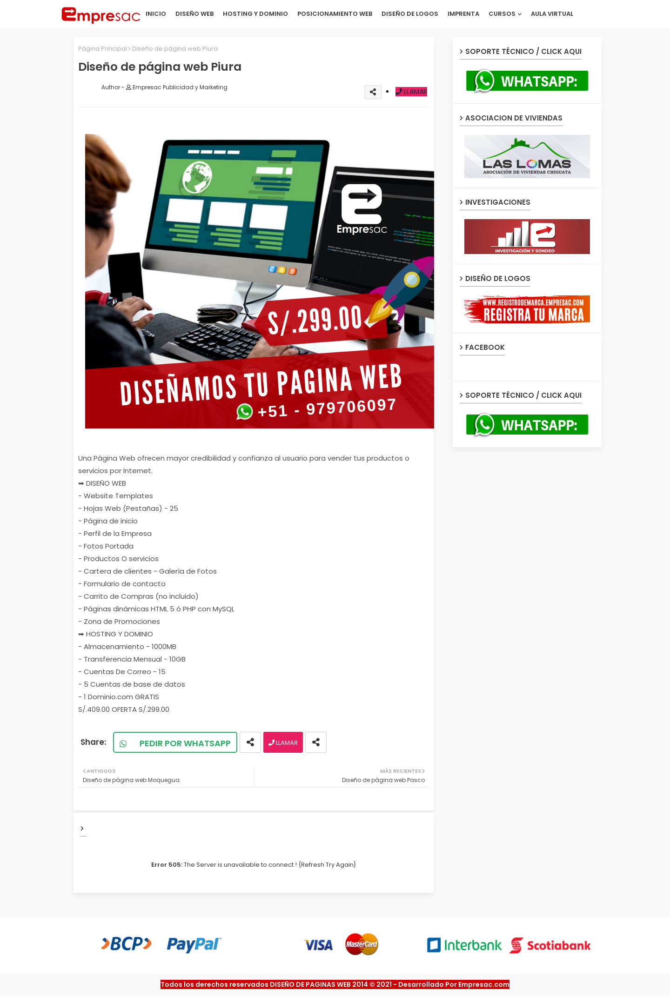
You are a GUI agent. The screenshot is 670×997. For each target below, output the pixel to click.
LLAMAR (411, 91)
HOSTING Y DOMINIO (255, 13)
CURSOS (502, 13)
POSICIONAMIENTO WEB (334, 13)
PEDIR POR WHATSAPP (180, 743)
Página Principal (102, 48)
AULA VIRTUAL (552, 13)
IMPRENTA (463, 13)
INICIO (156, 13)
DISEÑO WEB (194, 13)
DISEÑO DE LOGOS (410, 13)
